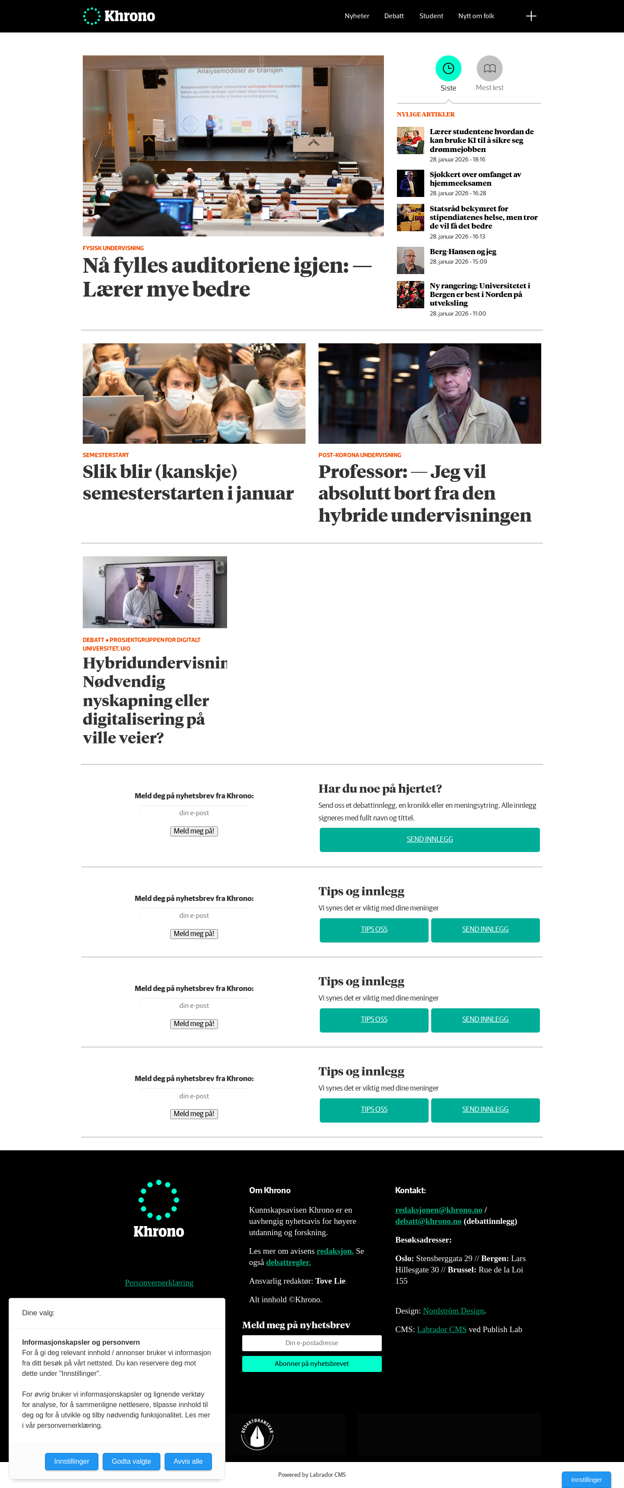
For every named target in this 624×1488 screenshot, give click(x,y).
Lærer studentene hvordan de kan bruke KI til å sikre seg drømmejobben (482, 140)
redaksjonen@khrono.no (438, 1209)
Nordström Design (453, 1310)
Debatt (394, 20)
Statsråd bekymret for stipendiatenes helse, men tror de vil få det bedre (484, 217)
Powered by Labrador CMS (312, 1475)
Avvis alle (188, 1461)
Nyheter (357, 20)
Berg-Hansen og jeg (463, 251)
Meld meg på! (194, 831)
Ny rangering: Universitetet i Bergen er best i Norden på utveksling (480, 294)
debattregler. (288, 1262)
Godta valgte (131, 1461)
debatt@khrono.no (428, 1221)
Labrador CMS (442, 1329)
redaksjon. (335, 1251)
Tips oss (374, 929)
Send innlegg (430, 839)
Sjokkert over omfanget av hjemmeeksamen (475, 178)
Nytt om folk (476, 20)
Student (431, 20)
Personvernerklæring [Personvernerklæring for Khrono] (159, 1282)
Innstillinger (586, 1479)
